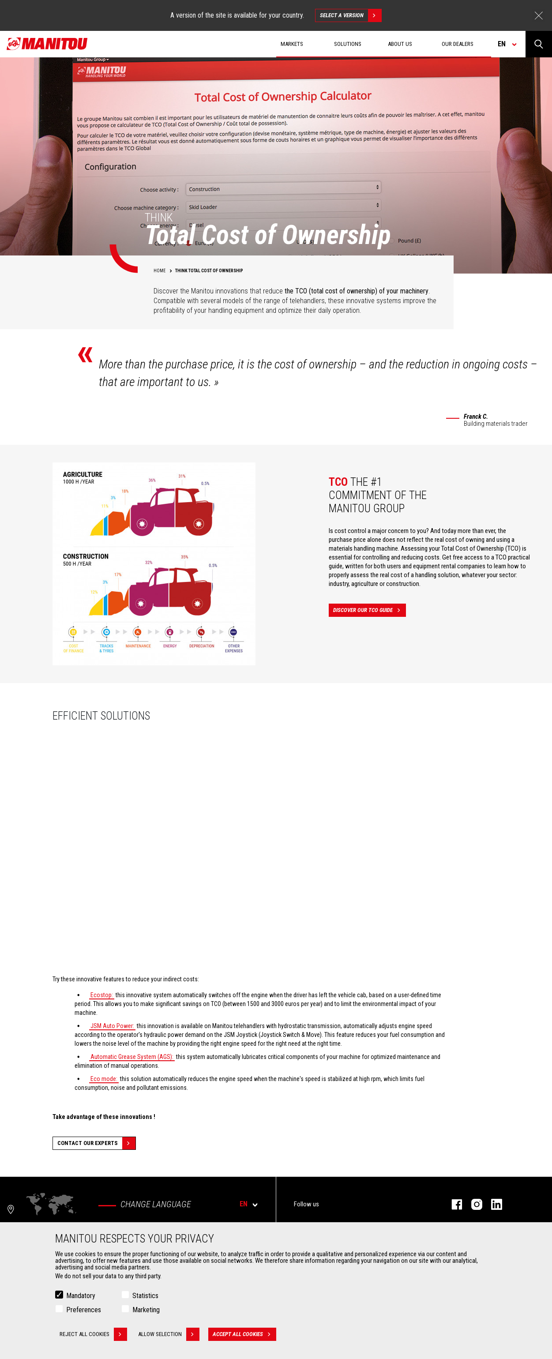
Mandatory (80, 1295)
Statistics (145, 1295)
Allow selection (168, 1334)
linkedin (492, 1204)
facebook (452, 1204)
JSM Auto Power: (112, 1025)
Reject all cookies (93, 1334)
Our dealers (457, 44)
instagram (472, 1204)
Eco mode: (103, 1078)
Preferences (83, 1310)
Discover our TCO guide (369, 610)
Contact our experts (96, 1143)
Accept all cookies (244, 1334)
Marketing (146, 1310)
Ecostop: (101, 995)
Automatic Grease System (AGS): (131, 1056)
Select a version (350, 15)
